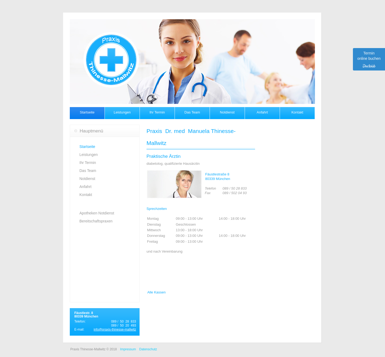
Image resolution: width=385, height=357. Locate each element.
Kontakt (297, 112)
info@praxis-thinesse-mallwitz (115, 329)
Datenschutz (148, 349)
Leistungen (122, 112)
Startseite (87, 112)
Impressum (128, 349)
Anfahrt (262, 112)
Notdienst (227, 112)
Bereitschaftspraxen (96, 221)
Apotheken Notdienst (96, 213)
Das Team (192, 112)
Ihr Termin (157, 112)
